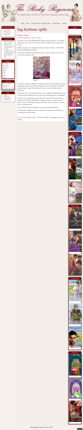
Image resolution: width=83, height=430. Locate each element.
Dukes (42, 117)
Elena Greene (7, 31)
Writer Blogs (56, 23)
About (27, 23)
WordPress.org (7, 99)
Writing (4, 77)
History (33, 117)
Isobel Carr (6, 34)
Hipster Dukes (23, 35)
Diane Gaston (7, 30)
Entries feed (7, 96)
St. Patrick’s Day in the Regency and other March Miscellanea (9, 52)
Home (23, 23)
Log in (5, 95)
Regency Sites (46, 23)
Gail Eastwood (7, 33)
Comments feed (7, 98)
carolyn (38, 38)
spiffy (46, 117)
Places (3, 73)
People (3, 72)
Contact (64, 23)
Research (4, 75)
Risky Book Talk (36, 23)
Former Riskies (26, 117)
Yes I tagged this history (56, 117)
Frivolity (4, 70)
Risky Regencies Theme (37, 427)
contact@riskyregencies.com (8, 88)
